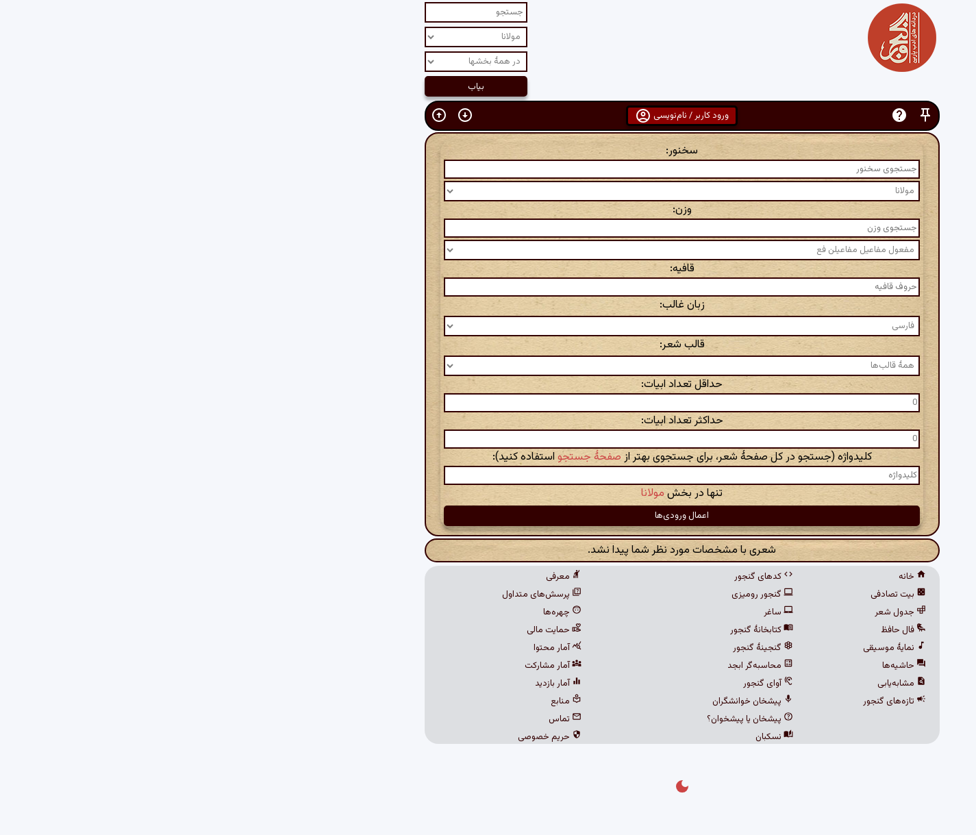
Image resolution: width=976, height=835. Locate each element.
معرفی (370, 577)
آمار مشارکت (359, 666)
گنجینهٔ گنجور (569, 648)
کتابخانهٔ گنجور (567, 630)
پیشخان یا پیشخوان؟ (556, 719)
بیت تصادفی (704, 594)
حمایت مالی (360, 630)
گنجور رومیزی (568, 594)
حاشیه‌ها (710, 666)
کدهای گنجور (569, 577)
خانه (718, 577)
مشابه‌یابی (708, 683)
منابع (372, 701)
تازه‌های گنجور (700, 701)
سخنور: (488, 151)
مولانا (459, 493)
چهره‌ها (368, 612)
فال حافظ (709, 630)
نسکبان (580, 737)
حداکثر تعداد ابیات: (488, 420)
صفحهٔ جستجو (395, 457)
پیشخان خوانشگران (558, 701)
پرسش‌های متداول (348, 594)
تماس (371, 719)
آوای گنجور (574, 683)
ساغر (584, 612)
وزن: (488, 210)
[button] (731, 115)
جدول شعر (706, 612)
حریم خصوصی (356, 737)
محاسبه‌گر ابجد (566, 666)
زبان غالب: (488, 305)
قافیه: (488, 268)
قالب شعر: (488, 344)
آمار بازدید (364, 683)
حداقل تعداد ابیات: (488, 384)
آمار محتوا (364, 648)
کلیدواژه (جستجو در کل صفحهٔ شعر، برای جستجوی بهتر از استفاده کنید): (488, 457)
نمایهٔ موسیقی (700, 648)
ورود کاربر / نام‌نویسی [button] (488, 116)
